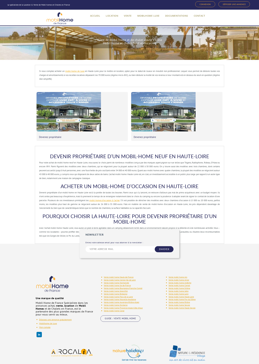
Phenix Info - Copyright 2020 (211, 358)
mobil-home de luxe (75, 71)
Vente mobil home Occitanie (116, 292)
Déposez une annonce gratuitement (55, 307)
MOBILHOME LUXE (147, 19)
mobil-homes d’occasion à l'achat (104, 187)
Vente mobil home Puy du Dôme (182, 287)
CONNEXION (200, 4)
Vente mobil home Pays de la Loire (118, 284)
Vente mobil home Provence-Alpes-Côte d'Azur (123, 295)
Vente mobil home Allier (179, 267)
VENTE (125, 19)
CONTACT (201, 19)
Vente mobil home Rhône (179, 290)
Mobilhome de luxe (48, 311)
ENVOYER (164, 236)
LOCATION (108, 19)
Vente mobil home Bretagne (115, 281)
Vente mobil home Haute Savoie (182, 295)
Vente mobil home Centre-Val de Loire (120, 267)
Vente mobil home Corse (114, 298)
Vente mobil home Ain (178, 265)
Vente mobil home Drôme (179, 276)
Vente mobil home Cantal (179, 273)
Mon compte (44, 315)
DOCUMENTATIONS (177, 19)
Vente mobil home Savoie (179, 292)
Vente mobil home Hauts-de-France (118, 265)
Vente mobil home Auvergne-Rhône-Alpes (121, 290)
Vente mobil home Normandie (116, 270)
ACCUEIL (91, 19)
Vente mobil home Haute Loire (181, 284)
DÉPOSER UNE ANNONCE (232, 4)
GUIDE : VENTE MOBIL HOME (120, 306)
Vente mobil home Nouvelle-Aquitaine (120, 287)
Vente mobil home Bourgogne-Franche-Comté (123, 276)
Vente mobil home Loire (178, 281)
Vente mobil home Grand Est (116, 278)
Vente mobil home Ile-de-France (117, 273)
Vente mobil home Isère (178, 278)
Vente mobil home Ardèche (180, 270)
